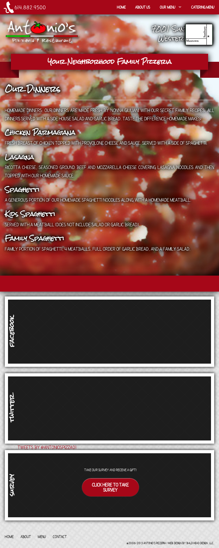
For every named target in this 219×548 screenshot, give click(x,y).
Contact (60, 536)
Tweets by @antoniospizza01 (47, 447)
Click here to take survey (110, 487)
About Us (142, 7)
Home (121, 7)
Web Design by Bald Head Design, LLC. (191, 542)
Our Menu (167, 7)
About (25, 536)
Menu (42, 536)
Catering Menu (202, 7)
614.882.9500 (30, 7)
